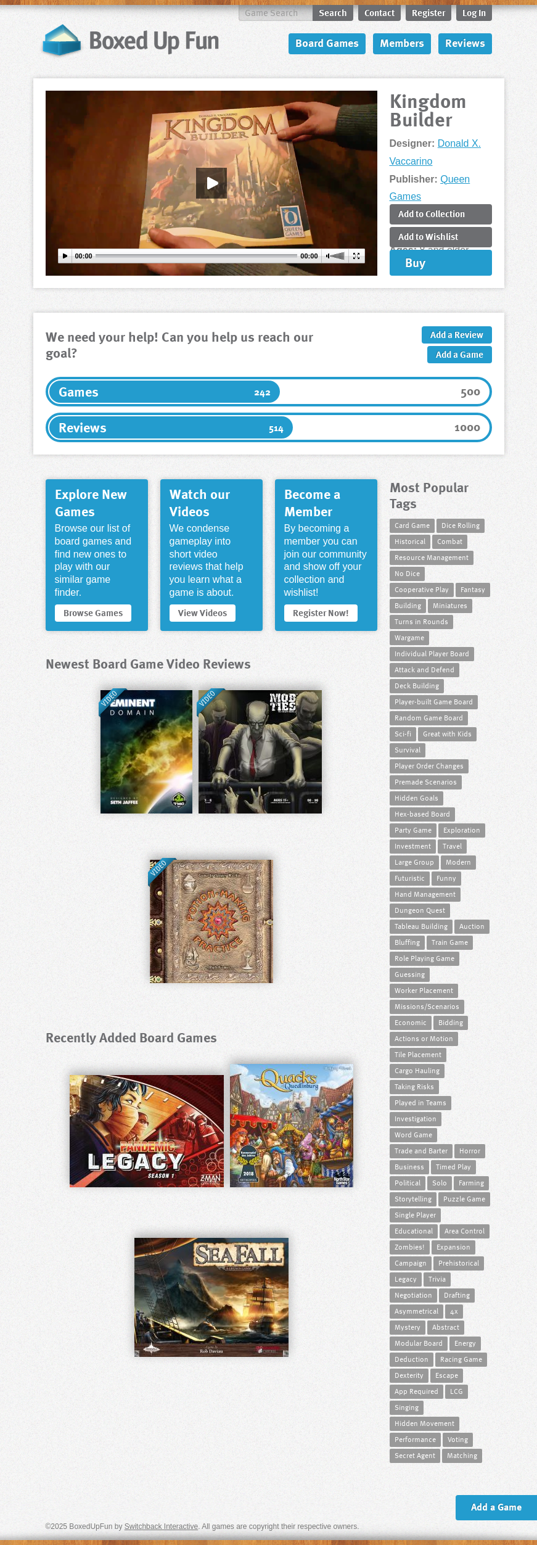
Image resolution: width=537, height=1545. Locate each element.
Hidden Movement (424, 1422)
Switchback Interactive (161, 1526)
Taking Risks (414, 1086)
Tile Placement (418, 1054)
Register (428, 12)
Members (402, 42)
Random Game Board (429, 717)
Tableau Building (421, 925)
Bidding (450, 1022)
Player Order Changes (429, 765)
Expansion (453, 1246)
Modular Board (419, 1342)
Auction (472, 925)
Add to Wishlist (428, 236)
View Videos (202, 612)
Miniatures (450, 605)
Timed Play (453, 1166)
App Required (416, 1390)
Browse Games (93, 612)
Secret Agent (415, 1455)
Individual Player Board (432, 653)
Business (409, 1166)
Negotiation (413, 1294)
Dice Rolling (460, 524)
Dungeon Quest (420, 909)
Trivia (437, 1278)
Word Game (413, 1134)
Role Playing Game (424, 957)
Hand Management (425, 893)
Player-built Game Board (434, 701)
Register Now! (321, 612)
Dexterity (409, 1374)
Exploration (461, 829)
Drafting (457, 1294)
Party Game (413, 829)
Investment (413, 845)
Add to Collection (431, 213)
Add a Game (459, 354)
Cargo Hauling (417, 1070)
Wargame (409, 637)
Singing (407, 1406)
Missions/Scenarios (427, 1005)
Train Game (450, 941)
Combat (449, 540)
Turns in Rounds (421, 621)
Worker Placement (424, 989)
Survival (407, 749)
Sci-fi (403, 733)
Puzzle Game (464, 1198)
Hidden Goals (416, 797)
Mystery (407, 1326)
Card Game (412, 524)
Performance (415, 1438)
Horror (469, 1150)
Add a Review (456, 334)
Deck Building (417, 685)
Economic (411, 1022)
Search (333, 12)
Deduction (411, 1358)
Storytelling (413, 1198)
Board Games (327, 42)
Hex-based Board (422, 813)
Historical (410, 540)
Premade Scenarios (426, 781)
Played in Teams (420, 1102)
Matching (462, 1455)
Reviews (465, 42)
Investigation (416, 1118)
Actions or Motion (424, 1038)
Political (407, 1182)
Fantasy (473, 589)
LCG (456, 1390)
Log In (474, 12)
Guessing (410, 973)
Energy (465, 1342)
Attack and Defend (424, 669)
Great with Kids (447, 733)
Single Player (415, 1214)
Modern (458, 861)
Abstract (445, 1326)
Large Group (414, 861)
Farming (471, 1182)
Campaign (411, 1262)
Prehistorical (458, 1262)
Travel (452, 845)
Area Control (465, 1230)
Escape (446, 1374)
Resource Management (432, 556)
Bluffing (407, 941)
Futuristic (410, 877)
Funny (446, 877)
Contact (379, 12)
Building (408, 605)
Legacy (406, 1278)
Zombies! (410, 1246)
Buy (415, 262)
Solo (439, 1182)
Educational (414, 1230)
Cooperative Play (422, 589)
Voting (458, 1438)
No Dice (407, 573)
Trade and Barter (421, 1150)
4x (454, 1310)
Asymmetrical (416, 1310)
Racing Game (461, 1358)
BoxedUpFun (129, 40)
